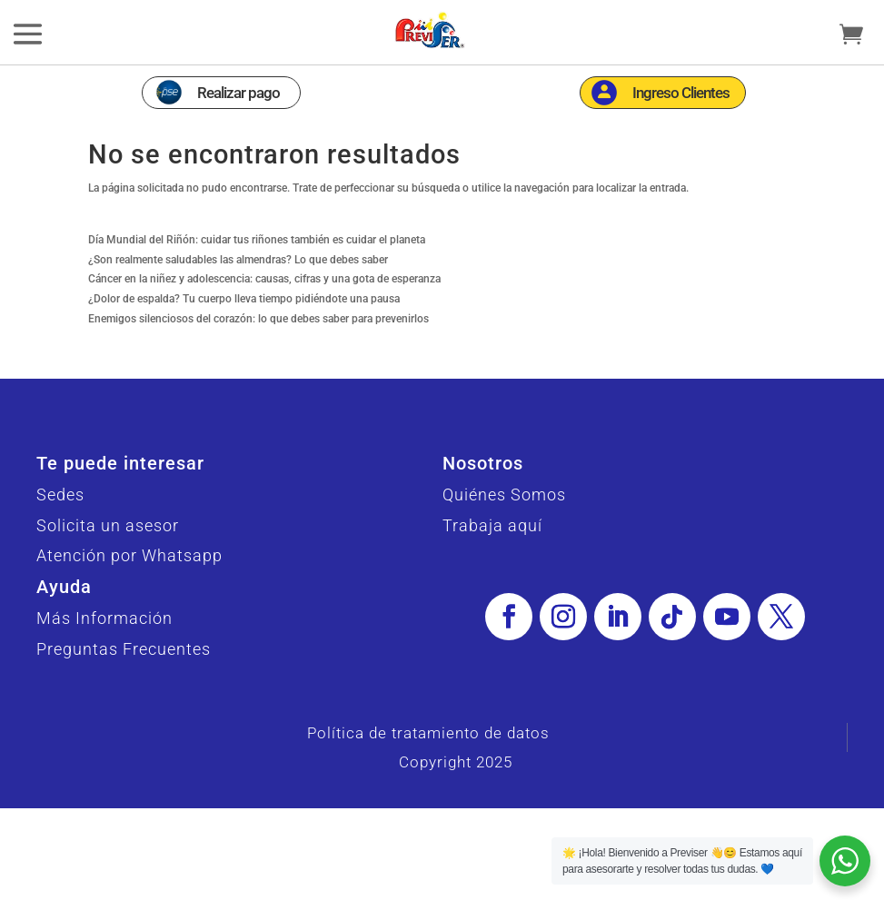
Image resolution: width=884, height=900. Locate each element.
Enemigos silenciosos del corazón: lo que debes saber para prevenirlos (258, 352)
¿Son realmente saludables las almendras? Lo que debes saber (238, 293)
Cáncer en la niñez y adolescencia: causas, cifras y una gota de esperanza (264, 312)
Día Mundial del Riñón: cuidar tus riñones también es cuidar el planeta (256, 273)
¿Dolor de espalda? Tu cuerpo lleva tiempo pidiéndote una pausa (244, 332)
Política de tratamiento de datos (428, 766)
